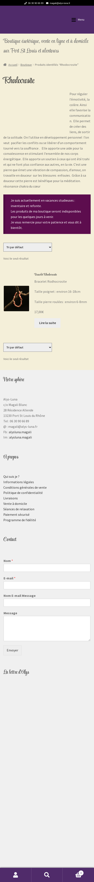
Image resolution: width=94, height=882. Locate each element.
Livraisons (10, 498)
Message (10, 613)
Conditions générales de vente (25, 487)
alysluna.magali (20, 432)
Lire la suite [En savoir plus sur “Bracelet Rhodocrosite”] (47, 323)
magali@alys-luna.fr (57, 3)
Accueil (12, 65)
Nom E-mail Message (20, 595)
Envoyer (12, 650)
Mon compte (15, 875)
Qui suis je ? (11, 476)
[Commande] (27, 247)
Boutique (26, 65)
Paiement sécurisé (16, 514)
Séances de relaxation (18, 509)
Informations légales (18, 482)
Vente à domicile (15, 503)
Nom (8, 561)
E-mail (9, 578)
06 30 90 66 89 (33, 3)
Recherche (47, 875)
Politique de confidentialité (23, 493)
